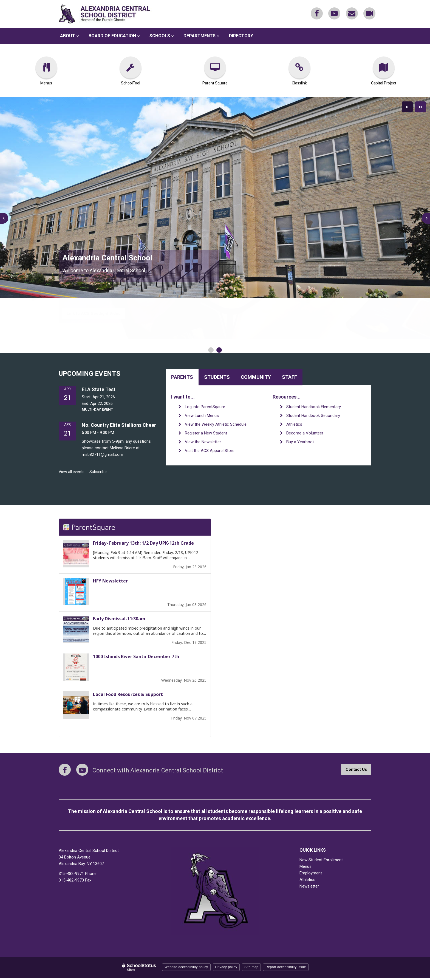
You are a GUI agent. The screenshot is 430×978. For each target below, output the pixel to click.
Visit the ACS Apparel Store (209, 450)
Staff (289, 377)
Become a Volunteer (304, 433)
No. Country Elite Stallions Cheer (119, 425)
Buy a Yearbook (300, 441)
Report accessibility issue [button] (285, 967)
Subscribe (98, 472)
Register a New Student (206, 433)
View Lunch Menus (202, 415)
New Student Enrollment (321, 859)
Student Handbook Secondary (313, 415)
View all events (71, 472)
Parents (182, 377)
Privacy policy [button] (226, 967)
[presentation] (4, 218)
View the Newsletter (203, 441)
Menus (305, 866)
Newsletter (309, 886)
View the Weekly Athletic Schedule (216, 424)
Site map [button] (251, 967)
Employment (310, 873)
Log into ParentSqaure (205, 406)
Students (217, 377)
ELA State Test (98, 389)
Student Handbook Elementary (313, 406)
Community (256, 377)
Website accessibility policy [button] (186, 967)
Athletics (294, 424)
